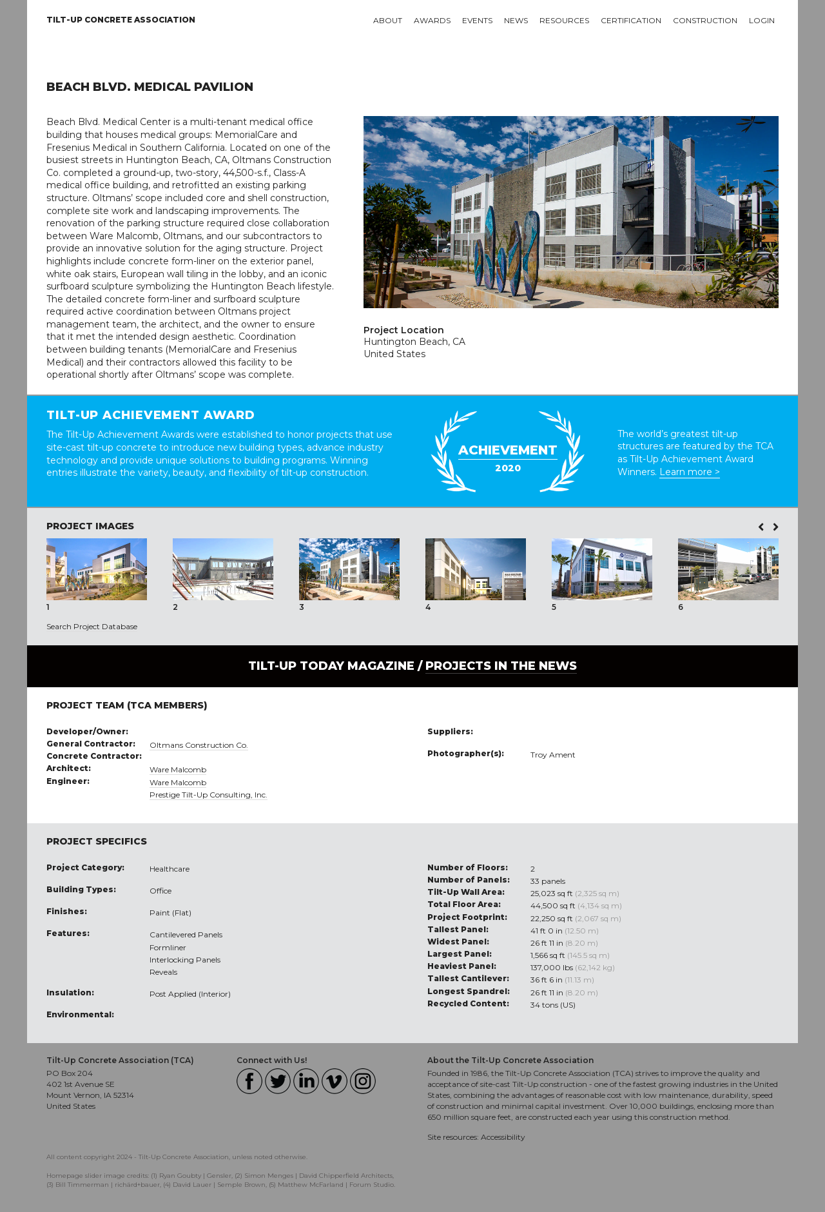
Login (762, 20)
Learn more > (689, 472)
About (387, 20)
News (516, 20)
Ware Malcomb (178, 769)
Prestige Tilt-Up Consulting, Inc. (208, 794)
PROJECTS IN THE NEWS (501, 666)
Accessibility (503, 1137)
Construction (705, 20)
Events (477, 20)
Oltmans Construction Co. (199, 745)
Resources (564, 20)
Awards (432, 20)
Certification (631, 20)
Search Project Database (91, 626)
